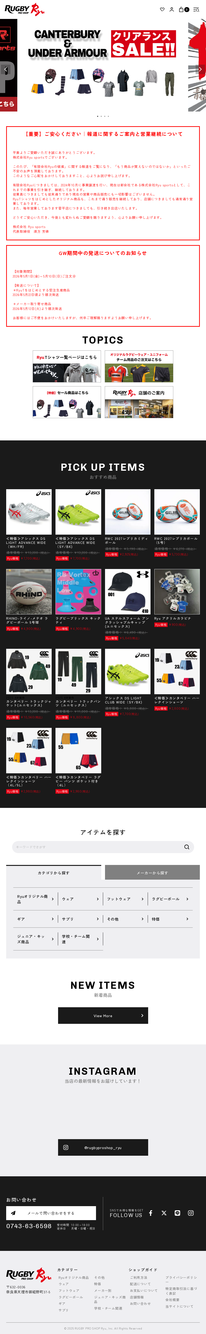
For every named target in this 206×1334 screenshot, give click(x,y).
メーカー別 (103, 1290)
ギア (62, 1303)
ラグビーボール (71, 1297)
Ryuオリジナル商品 (74, 1277)
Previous (5, 69)
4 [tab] (108, 116)
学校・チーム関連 (108, 1308)
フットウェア (69, 1290)
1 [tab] (98, 116)
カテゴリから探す (53, 873)
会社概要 (172, 1300)
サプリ (64, 1310)
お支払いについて (144, 1290)
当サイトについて (179, 1306)
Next (200, 69)
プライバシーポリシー (181, 1280)
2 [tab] (101, 116)
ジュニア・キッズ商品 (110, 1299)
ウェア (64, 1284)
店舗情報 (137, 1297)
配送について (140, 1284)
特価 (97, 1284)
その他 (99, 1277)
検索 (186, 847)
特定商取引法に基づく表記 (181, 1291)
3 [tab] (105, 116)
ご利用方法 (138, 1277)
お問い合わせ (140, 1303)
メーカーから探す (152, 873)
